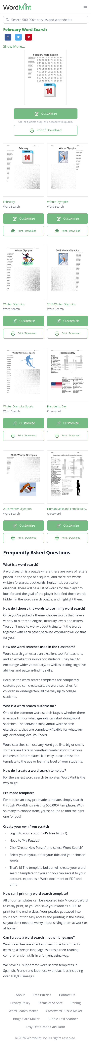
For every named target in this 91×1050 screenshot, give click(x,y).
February (9, 202)
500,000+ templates (60, 805)
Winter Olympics (57, 202)
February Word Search (25, 29)
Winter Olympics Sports (18, 406)
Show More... (14, 46)
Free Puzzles (42, 995)
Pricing (76, 1003)
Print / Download (45, 130)
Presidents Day (57, 406)
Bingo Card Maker (26, 1019)
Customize (45, 113)
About (20, 995)
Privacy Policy (20, 1003)
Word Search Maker (23, 1011)
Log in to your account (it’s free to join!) (38, 833)
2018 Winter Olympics (61, 304)
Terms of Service (50, 1003)
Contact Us (67, 995)
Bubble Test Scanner (63, 1019)
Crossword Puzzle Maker (64, 1011)
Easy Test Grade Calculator (45, 1027)
